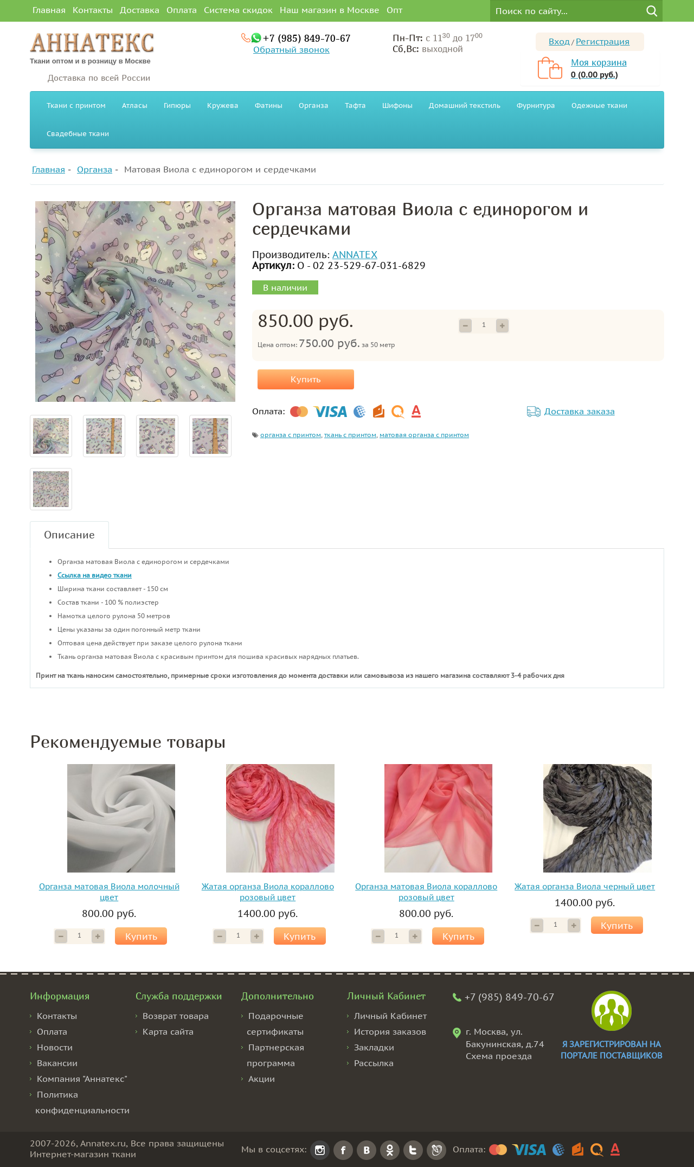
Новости (55, 1047)
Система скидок (238, 9)
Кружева (223, 105)
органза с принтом (290, 435)
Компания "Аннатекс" (82, 1078)
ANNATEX (354, 254)
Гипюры (177, 105)
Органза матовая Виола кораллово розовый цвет (426, 891)
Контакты (93, 9)
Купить (306, 379)
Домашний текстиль (464, 105)
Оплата (181, 9)
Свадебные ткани (78, 133)
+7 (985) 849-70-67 (306, 38)
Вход (559, 41)
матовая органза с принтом (424, 435)
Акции (261, 1078)
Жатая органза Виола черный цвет (585, 886)
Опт (394, 9)
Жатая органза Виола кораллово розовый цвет (268, 891)
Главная (49, 9)
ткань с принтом (350, 435)
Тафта (355, 105)
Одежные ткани (599, 105)
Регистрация (602, 41)
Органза (314, 105)
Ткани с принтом (76, 105)
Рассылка (374, 1062)
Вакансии (57, 1062)
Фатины (268, 105)
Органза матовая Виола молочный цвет (109, 891)
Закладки (374, 1047)
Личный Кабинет (390, 1015)
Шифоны (397, 105)
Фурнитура (536, 105)
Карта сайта (168, 1031)
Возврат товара (176, 1015)
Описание (69, 534)
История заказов (390, 1031)
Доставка (139, 9)
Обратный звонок (291, 49)
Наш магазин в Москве (330, 9)
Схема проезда (499, 1055)
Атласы (134, 105)
